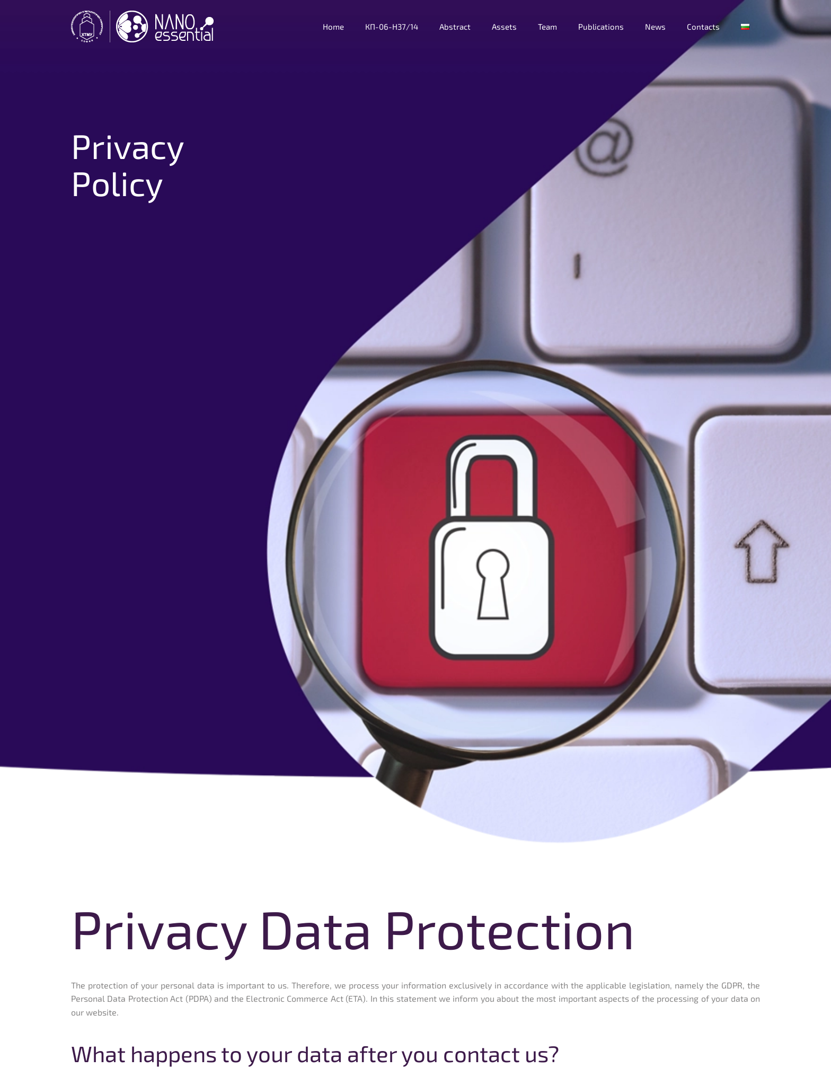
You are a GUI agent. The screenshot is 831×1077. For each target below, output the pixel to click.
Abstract (455, 26)
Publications (601, 26)
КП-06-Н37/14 (391, 26)
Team (547, 26)
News (655, 26)
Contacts (703, 26)
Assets (504, 26)
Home (333, 26)
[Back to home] (143, 26)
